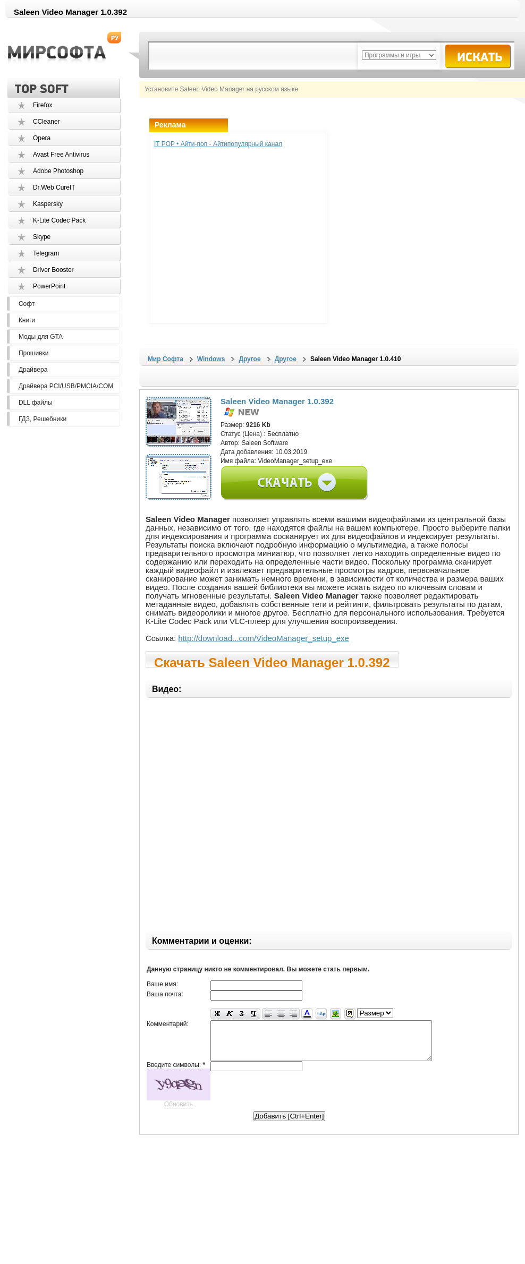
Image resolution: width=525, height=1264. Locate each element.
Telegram (46, 253)
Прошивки (34, 353)
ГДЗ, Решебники (42, 419)
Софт (27, 304)
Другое (249, 359)
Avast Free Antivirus (61, 154)
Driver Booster (53, 270)
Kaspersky (48, 204)
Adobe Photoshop (58, 171)
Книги (27, 320)
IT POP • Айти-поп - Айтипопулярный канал (218, 144)
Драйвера (33, 369)
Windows (211, 359)
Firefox (43, 105)
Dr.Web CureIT (54, 187)
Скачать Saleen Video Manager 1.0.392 (272, 661)
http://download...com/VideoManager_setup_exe (263, 638)
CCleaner (46, 121)
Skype (41, 237)
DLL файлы (36, 402)
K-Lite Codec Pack (59, 220)
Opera (41, 138)
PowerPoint (49, 286)
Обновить (178, 1112)
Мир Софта (165, 359)
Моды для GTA (41, 336)
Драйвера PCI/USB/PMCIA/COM (66, 386)
